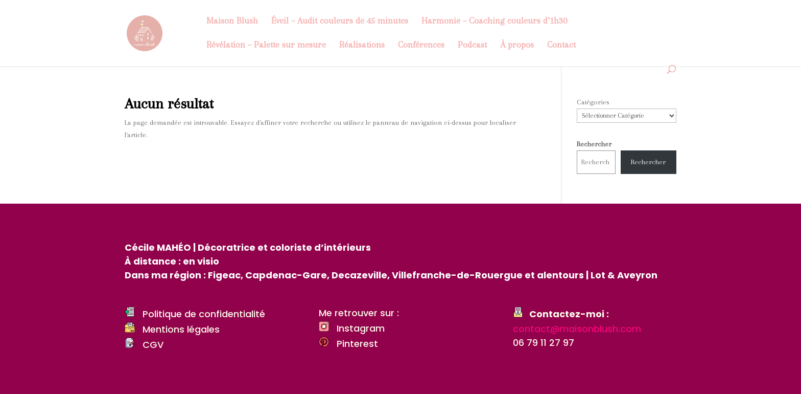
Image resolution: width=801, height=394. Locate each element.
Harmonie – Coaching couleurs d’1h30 (494, 21)
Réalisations (362, 45)
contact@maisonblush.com (577, 328)
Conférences (421, 45)
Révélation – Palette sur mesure (266, 45)
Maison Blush (232, 21)
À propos (517, 45)
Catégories (593, 102)
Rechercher (594, 144)
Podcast (472, 45)
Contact (561, 45)
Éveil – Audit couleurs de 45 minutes (339, 21)
